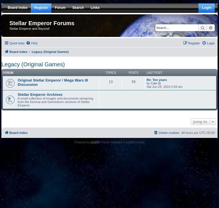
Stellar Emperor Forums (41, 23)
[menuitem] (31, 43)
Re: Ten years (157, 80)
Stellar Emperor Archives (40, 94)
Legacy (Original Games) (33, 64)
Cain (154, 83)
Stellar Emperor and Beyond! (29, 28)
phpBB (94, 142)
